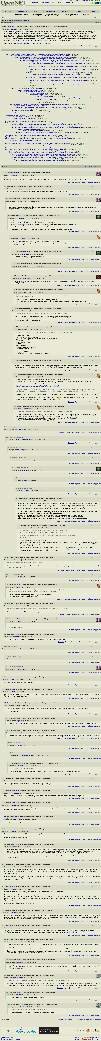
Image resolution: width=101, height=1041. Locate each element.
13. (9, 215)
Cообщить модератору (94, 46)
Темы (86, 1019)
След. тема (98, 1019)
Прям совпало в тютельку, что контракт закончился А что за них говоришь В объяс (56, 80)
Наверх (83, 182)
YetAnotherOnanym (75, 127)
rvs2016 (87, 74)
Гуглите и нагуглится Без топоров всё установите (29, 159)
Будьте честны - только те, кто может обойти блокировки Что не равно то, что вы (43, 132)
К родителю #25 (75, 271)
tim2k (83, 77)
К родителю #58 (75, 774)
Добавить (78, 1039)
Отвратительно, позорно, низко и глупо (17, 121)
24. (3, 802)
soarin (77, 60)
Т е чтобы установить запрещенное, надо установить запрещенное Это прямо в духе (36, 157)
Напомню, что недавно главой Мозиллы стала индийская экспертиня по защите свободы (33, 143)
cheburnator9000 (64, 138)
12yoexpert (82, 63)
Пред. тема (91, 1019)
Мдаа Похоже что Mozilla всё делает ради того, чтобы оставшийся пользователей (31, 137)
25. (11, 236)
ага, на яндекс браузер (16, 140)
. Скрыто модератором (14, 574)
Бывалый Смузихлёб (35, 88)
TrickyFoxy (83, 66)
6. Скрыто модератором (12, 427)
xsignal (62, 123)
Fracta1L (65, 143)
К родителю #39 (75, 521)
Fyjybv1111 (61, 137)
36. (13, 251)
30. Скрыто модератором (18, 457)
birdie (38, 91)
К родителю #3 (75, 432)
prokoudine (67, 157)
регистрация (86, 0)
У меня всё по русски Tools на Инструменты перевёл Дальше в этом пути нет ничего (57, 74)
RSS (93, 11)
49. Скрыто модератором (24, 488)
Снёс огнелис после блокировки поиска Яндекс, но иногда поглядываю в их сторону (32, 54)
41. (5, 816)
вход (81, 0)
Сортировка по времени (90, 166)
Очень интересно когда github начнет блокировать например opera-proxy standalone (31, 138)
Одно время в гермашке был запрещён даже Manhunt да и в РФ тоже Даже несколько (62, 98)
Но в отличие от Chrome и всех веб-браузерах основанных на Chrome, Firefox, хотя (31, 148)
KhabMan (62, 54)
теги (78, 3)
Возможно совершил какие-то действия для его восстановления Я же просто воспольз (41, 57)
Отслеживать (97, 22)
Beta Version (28, 87)
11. (7, 198)
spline (66, 109)
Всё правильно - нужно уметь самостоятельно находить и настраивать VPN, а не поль (32, 123)
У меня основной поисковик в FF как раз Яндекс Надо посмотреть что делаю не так (36, 55)
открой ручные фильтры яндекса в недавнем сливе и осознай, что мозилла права (52, 63)
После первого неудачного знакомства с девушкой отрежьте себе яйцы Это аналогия (36, 112)
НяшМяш (73, 59)
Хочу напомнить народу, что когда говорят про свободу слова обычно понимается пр (36, 145)
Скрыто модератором (16, 87)
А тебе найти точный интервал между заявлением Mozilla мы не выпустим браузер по (57, 84)
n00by (63, 151)
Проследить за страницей (10, 1039)
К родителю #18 (75, 738)
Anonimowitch (24, 115)
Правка (83, 46)
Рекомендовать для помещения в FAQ (66, 1019)
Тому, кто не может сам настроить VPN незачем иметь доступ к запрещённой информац (41, 126)
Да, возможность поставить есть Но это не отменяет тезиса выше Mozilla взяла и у (48, 60)
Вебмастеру (96, 1039)
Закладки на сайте (7, 1037)
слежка (79, 11)
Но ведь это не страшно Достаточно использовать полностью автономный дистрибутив (32, 151)
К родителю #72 (75, 599)
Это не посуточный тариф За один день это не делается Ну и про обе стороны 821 (56, 69)
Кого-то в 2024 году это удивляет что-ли (39, 62)
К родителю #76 (75, 422)
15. (3, 689)
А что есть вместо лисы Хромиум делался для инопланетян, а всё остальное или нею (36, 109)
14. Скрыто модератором (12, 656)
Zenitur (75, 73)
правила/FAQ (22, 11)
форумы (8, 11)
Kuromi (66, 145)
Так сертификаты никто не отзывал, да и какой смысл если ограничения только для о (41, 156)
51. (13, 276)
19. (3, 778)
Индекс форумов (81, 1019)
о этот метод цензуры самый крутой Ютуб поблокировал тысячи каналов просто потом (66, 101)
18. (5, 703)
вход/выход (65, 11)
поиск (36, 11)
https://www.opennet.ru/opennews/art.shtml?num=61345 (32, 43)
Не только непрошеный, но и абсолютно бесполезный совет (37, 160)
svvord (65, 55)
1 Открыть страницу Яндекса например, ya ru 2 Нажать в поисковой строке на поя (44, 59)
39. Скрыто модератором (22, 478)
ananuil (62, 152)
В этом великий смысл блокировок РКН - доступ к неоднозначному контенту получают (41, 127)
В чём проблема (19, 110)
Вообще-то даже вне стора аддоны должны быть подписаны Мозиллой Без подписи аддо (37, 154)
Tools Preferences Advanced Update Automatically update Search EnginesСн (49, 73)
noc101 (34, 90)
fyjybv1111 (73, 132)
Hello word (67, 112)
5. (5, 186)
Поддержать (86, 1039)
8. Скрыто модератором (9, 646)
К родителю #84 (75, 988)
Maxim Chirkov (94, 1037)
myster (61, 148)
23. (3, 790)
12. (3, 677)
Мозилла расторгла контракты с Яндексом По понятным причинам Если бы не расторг (36, 104)
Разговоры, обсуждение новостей (17, 20)
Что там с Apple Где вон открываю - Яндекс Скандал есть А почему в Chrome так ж (40, 107)
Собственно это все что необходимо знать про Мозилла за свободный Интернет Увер (32, 149)
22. (7, 718)
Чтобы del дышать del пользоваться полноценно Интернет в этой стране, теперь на (35, 124)
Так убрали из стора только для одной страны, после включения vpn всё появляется (32, 152)
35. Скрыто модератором (20, 467)
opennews (14, 29)
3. (2, 172)
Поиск (74, 3)
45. (13, 263)
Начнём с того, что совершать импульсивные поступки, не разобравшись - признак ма (53, 77)
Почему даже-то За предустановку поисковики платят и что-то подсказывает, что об (52, 66)
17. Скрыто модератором (16, 447)
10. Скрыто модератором (14, 437)
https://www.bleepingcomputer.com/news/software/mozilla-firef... (38, 386)
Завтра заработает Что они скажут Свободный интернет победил (26, 135)
